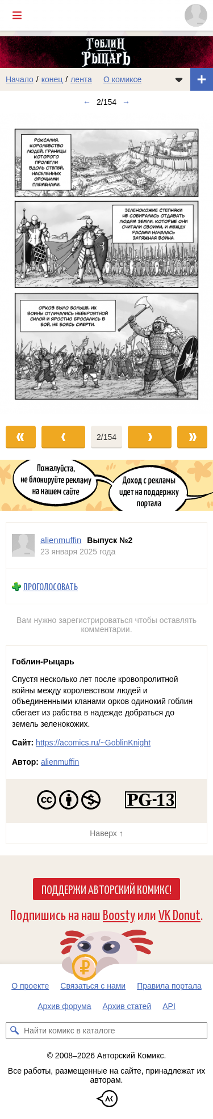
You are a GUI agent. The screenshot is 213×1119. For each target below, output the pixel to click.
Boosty (119, 914)
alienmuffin (60, 761)
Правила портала (169, 985)
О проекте (30, 985)
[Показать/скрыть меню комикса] (179, 79)
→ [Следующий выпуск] (126, 102)
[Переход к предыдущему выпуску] (26, 263)
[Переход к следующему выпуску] (106, 263)
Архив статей (127, 1006)
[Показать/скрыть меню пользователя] (196, 15)
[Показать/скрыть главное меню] (17, 15)
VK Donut (179, 914)
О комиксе (122, 79)
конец (52, 79)
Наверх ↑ (106, 833)
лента (81, 79)
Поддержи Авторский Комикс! (106, 888)
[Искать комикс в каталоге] (14, 1031)
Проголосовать (50, 586)
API (169, 1006)
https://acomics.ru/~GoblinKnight (93, 742)
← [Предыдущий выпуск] (87, 102)
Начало (20, 79)
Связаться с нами (93, 985)
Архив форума (64, 1006)
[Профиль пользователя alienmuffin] (23, 545)
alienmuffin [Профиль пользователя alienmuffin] (60, 540)
